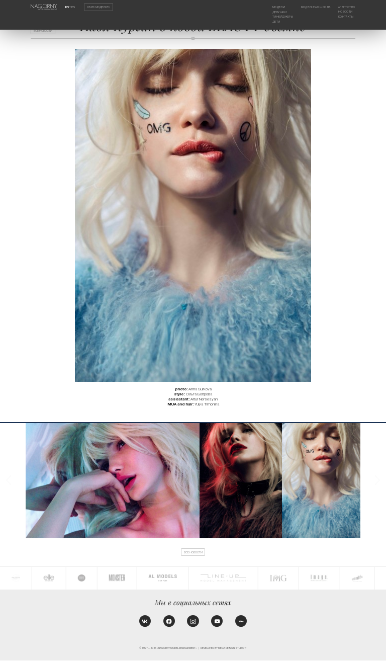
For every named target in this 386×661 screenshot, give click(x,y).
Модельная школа (315, 7)
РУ (67, 7)
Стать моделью (98, 7)
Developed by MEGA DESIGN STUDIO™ (224, 648)
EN (73, 7)
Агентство (346, 7)
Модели (278, 7)
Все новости (44, 30)
